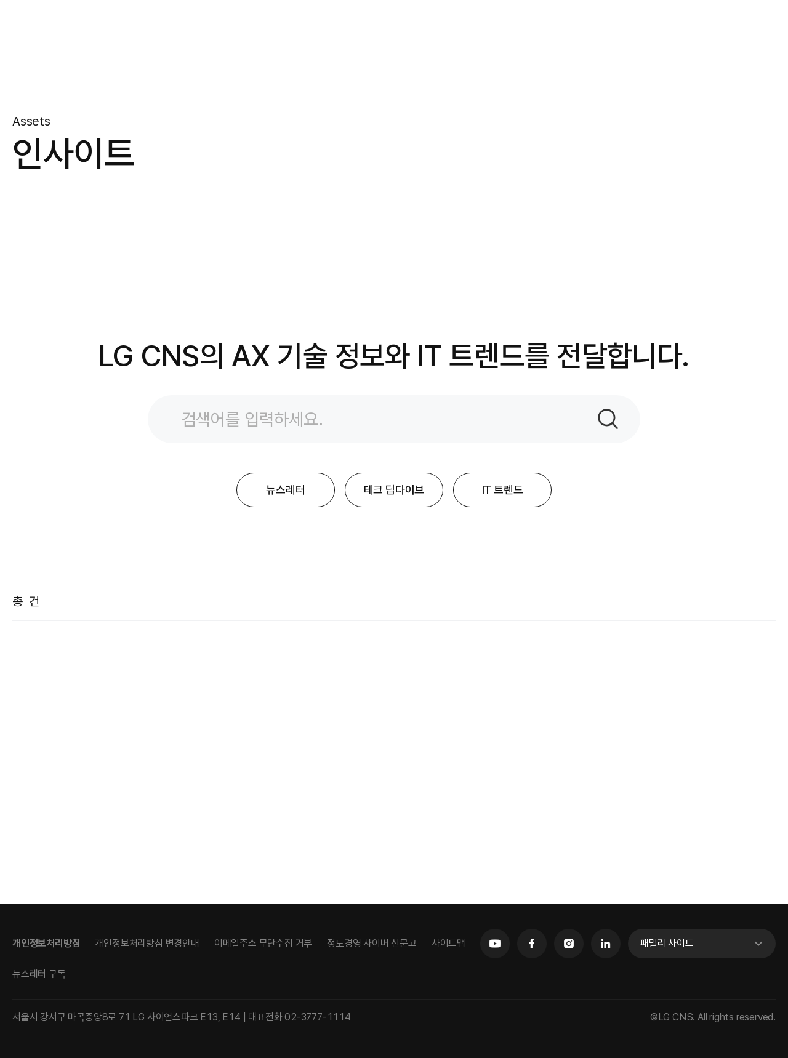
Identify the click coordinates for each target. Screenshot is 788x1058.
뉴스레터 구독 (39, 974)
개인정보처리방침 (46, 943)
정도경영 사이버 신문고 (372, 943)
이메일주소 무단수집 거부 (263, 943)
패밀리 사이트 (667, 943)
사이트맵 (448, 943)
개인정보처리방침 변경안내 (147, 943)
